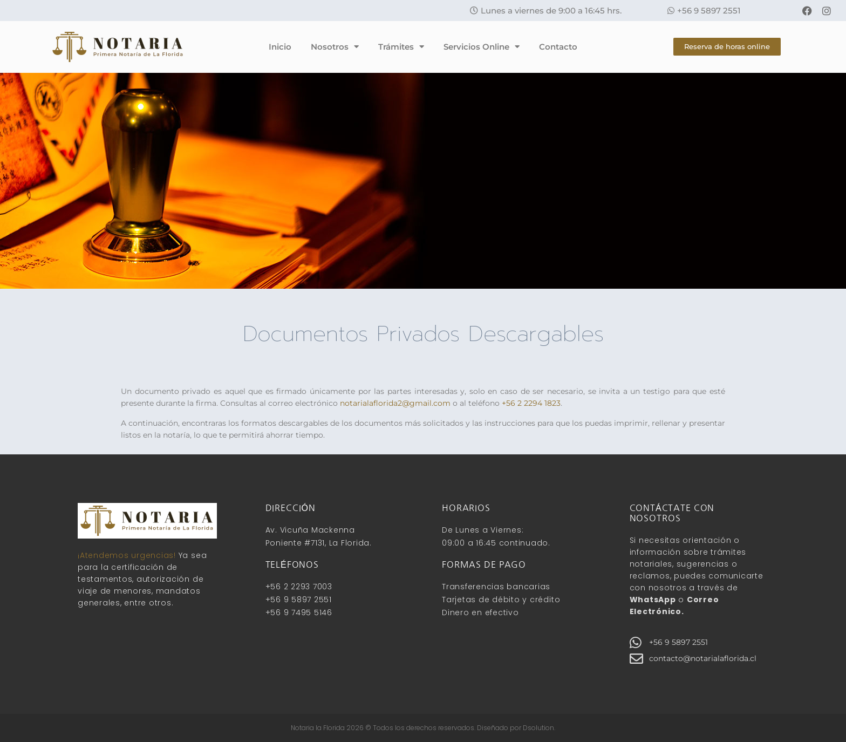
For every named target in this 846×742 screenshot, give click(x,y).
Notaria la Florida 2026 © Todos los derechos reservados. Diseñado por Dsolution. (423, 727)
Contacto (558, 47)
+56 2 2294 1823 (531, 403)
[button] (545, 10)
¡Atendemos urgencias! (127, 555)
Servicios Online (482, 46)
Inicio (280, 47)
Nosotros (335, 46)
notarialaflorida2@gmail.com (395, 403)
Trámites (401, 46)
